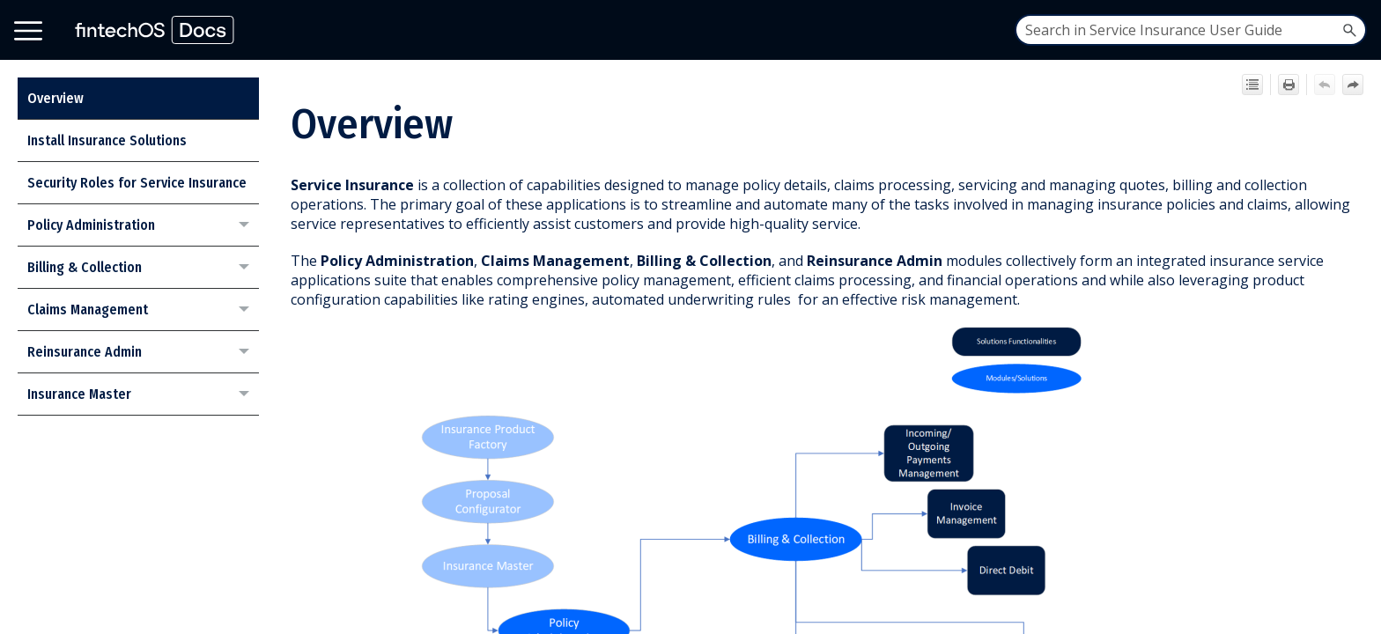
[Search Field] (1190, 30)
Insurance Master (143, 394)
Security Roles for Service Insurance (137, 182)
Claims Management (143, 310)
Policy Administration (143, 225)
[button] (1349, 30)
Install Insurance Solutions (107, 140)
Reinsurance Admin (143, 352)
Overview (55, 98)
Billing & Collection (143, 268)
